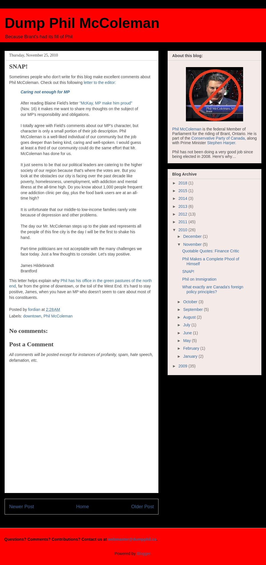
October (190, 301)
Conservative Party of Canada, (218, 138)
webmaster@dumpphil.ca (132, 539)
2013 (183, 206)
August (189, 317)
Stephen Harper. (221, 142)
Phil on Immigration (199, 279)
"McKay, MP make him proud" (106, 103)
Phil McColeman (58, 316)
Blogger (143, 553)
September (193, 309)
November (193, 244)
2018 (183, 183)
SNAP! (188, 271)
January (190, 356)
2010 (183, 230)
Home (82, 506)
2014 (183, 198)
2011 (183, 222)
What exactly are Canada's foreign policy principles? (212, 289)
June (188, 333)
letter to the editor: (100, 82)
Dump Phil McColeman (82, 23)
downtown (32, 316)
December (193, 236)
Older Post (142, 506)
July (187, 325)
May (187, 340)
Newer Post (21, 506)
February (191, 348)
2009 (183, 366)
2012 (183, 214)
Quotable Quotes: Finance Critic (210, 251)
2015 (183, 190)
